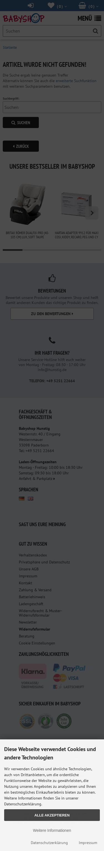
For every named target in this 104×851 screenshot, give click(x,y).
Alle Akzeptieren (52, 815)
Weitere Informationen (52, 830)
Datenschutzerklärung (49, 842)
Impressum (88, 842)
